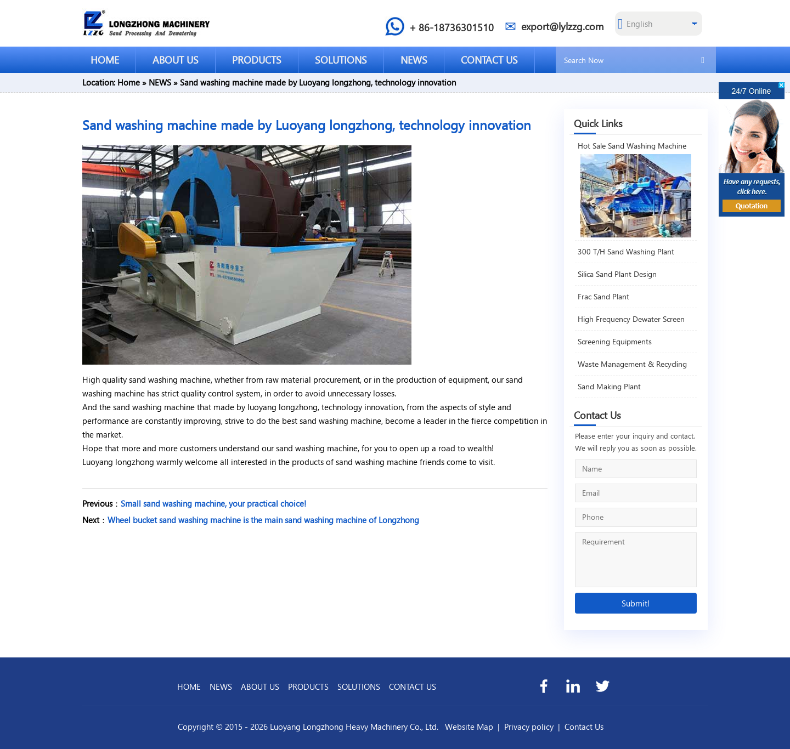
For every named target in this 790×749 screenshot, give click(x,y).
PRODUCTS (256, 59)
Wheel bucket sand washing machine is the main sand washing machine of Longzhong (263, 519)
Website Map (469, 726)
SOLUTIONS (341, 59)
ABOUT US (176, 59)
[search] (703, 59)
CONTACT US (489, 59)
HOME (105, 59)
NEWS (413, 59)
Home (128, 82)
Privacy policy (529, 726)
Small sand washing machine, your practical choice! (213, 503)
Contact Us (584, 726)
